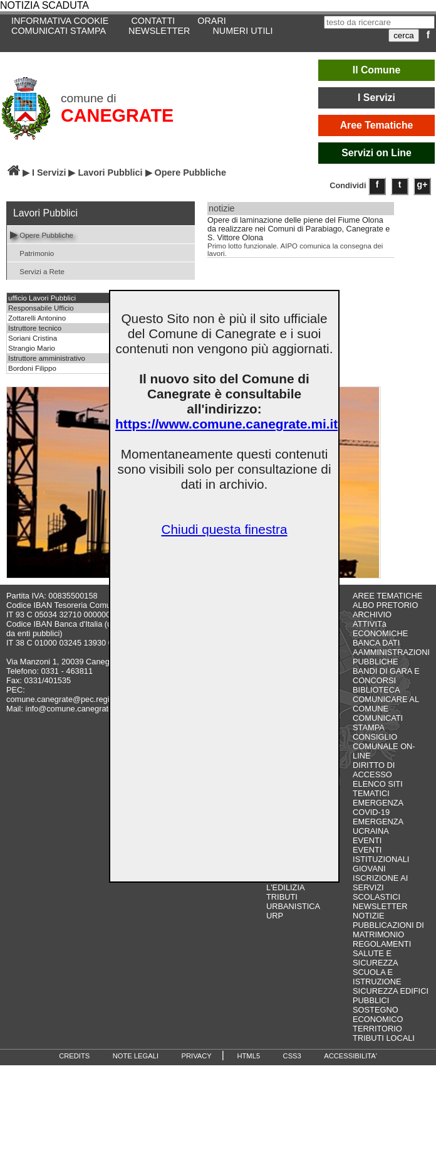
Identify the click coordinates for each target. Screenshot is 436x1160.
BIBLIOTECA (376, 689)
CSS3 (292, 1056)
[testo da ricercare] (379, 22)
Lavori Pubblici (110, 173)
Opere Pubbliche (41, 234)
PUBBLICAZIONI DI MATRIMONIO (388, 929)
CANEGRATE (117, 115)
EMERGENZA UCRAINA (378, 826)
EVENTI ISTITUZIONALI (381, 854)
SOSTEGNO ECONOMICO (378, 1014)
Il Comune (377, 70)
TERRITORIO (377, 1028)
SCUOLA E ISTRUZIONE (377, 976)
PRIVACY (197, 1056)
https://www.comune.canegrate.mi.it (226, 424)
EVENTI (367, 840)
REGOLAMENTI (382, 944)
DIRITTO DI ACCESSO (374, 769)
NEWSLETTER (159, 31)
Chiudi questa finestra (224, 529)
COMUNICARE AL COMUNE (385, 703)
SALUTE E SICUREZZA (375, 958)
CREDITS (74, 1056)
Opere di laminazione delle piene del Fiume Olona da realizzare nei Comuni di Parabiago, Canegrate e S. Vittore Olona (298, 229)
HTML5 (248, 1056)
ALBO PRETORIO (385, 605)
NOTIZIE (368, 915)
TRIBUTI (282, 897)
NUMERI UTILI (242, 31)
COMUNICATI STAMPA (58, 31)
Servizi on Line (376, 152)
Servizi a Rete (37, 270)
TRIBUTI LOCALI (384, 1038)
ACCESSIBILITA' (350, 1056)
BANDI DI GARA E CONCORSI (386, 675)
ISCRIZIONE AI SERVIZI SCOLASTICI (380, 887)
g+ (422, 184)
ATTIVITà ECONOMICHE (380, 628)
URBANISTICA (293, 906)
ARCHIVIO (372, 614)
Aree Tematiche (376, 125)
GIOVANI (369, 868)
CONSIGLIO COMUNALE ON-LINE (384, 746)
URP (274, 915)
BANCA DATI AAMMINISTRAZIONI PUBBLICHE (391, 652)
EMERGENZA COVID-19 (378, 807)
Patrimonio (32, 252)
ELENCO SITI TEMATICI (378, 788)
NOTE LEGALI (135, 1056)
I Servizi (376, 97)
